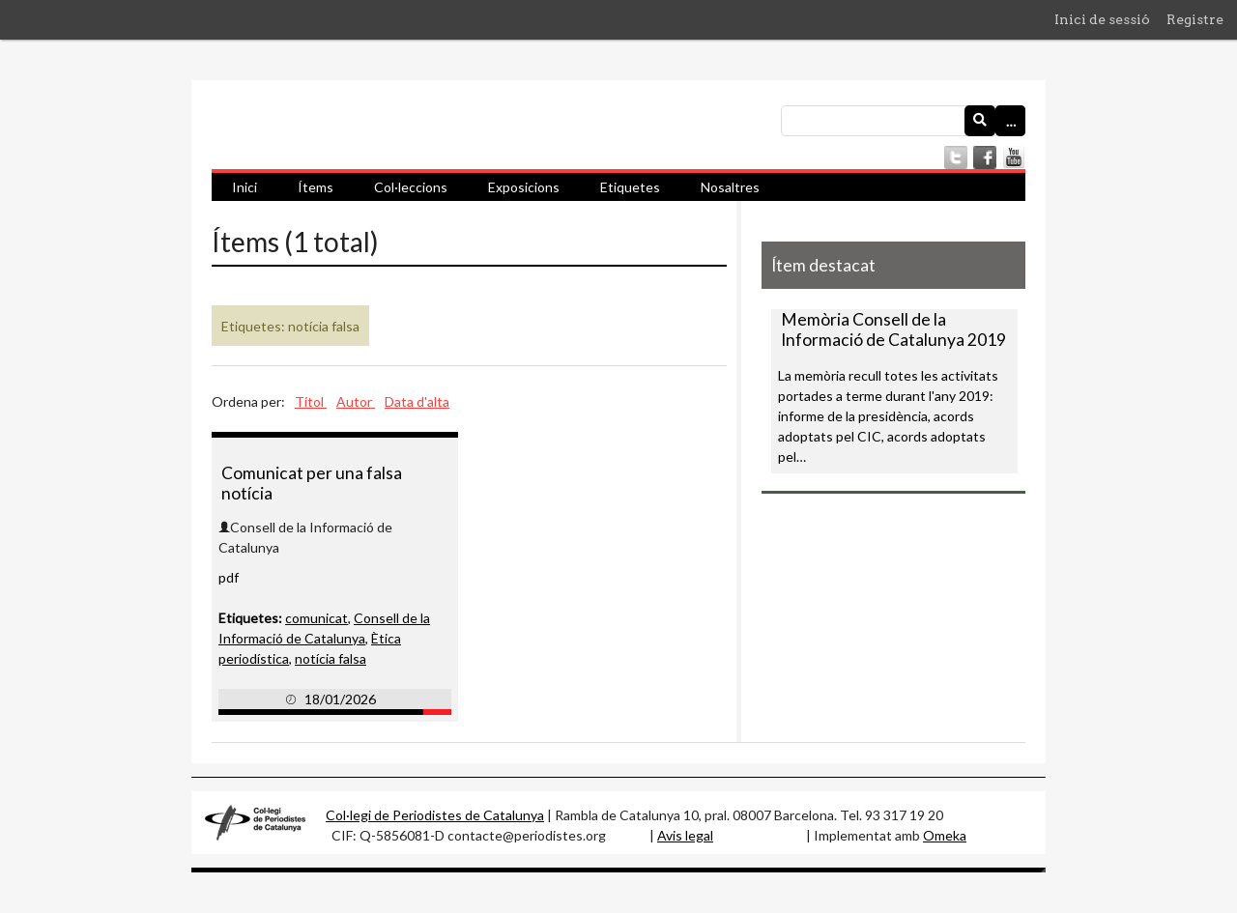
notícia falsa (330, 658)
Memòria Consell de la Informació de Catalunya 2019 (893, 329)
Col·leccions (410, 187)
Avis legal (685, 835)
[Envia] (979, 120)
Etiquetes (630, 187)
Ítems (315, 187)
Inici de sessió (1102, 19)
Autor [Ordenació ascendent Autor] (355, 401)
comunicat (316, 618)
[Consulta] (903, 120)
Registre (1194, 19)
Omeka (944, 835)
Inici (244, 187)
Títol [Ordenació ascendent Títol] (311, 401)
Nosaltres (730, 187)
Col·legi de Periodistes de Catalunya (435, 815)
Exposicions (524, 187)
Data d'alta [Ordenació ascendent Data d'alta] (417, 401)
